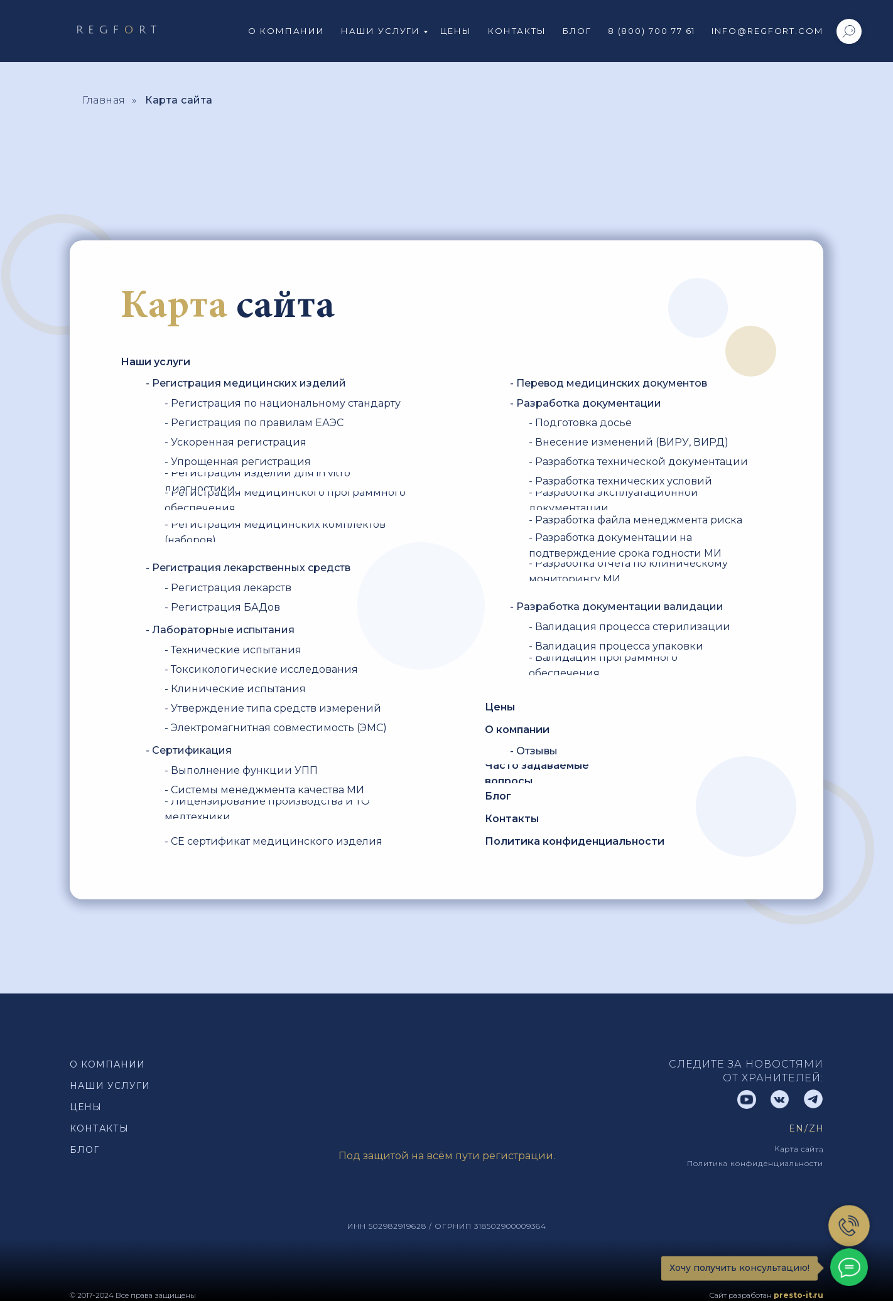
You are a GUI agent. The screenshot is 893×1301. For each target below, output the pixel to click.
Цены (456, 31)
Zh (816, 1128)
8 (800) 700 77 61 (652, 31)
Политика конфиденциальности (755, 1163)
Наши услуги (380, 31)
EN (796, 1128)
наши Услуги (110, 1085)
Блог (577, 31)
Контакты (517, 31)
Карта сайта (179, 100)
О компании (286, 31)
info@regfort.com (767, 31)
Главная (104, 100)
